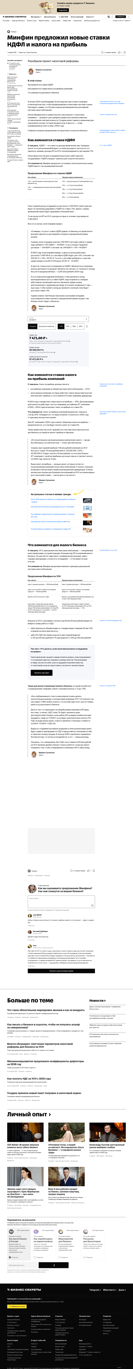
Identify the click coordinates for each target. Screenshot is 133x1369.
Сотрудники (107, 1311)
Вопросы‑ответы (13, 1314)
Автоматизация (108, 1314)
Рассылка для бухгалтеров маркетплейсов (64, 1318)
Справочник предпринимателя (65, 1344)
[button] (108, 16)
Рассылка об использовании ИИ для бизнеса (66, 1348)
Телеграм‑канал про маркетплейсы (62, 1323)
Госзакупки (107, 1320)
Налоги (9, 1333)
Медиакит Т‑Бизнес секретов (89, 1341)
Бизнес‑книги (60, 1336)
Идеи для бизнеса (13, 1309)
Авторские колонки (85, 1311)
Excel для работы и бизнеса (40, 1318)
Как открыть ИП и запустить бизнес (41, 1314)
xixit (34, 934)
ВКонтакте (109, 1279)
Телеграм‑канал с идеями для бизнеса (16, 1321)
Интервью (82, 1309)
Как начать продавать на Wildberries (39, 1310)
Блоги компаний (60, 1333)
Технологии (59, 1341)
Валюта (105, 1323)
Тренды (33, 1336)
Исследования (36, 1338)
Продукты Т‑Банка (85, 1336)
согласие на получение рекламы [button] (30, 1259)
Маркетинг (107, 1309)
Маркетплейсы (60, 1309)
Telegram (95, 1279)
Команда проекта (85, 1333)
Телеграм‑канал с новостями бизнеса (41, 1342)
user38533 (37, 904)
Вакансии (82, 1338)
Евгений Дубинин (40, 920)
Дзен (122, 1279)
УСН (8, 1336)
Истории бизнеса (85, 1314)
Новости (34, 1333)
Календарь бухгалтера (15, 1341)
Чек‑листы (11, 1317)
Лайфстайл (59, 1338)
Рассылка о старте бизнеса (16, 1325)
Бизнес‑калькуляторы (14, 1344)
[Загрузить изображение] (92, 895)
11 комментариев (108, 52)
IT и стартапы (60, 1311)
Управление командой (110, 1317)
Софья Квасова (43, 875)
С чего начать (12, 1311)
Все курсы (34, 1321)
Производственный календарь (18, 1338)
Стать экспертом (85, 1344)
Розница (58, 1314)
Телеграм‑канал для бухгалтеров (14, 1348)
